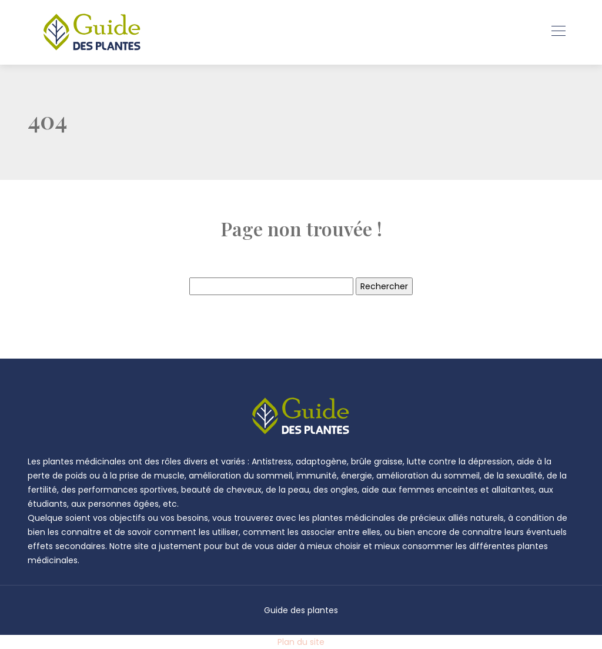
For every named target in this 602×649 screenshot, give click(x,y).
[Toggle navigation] (557, 32)
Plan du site (301, 642)
